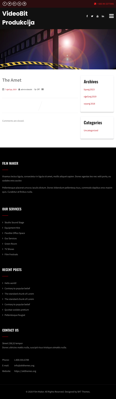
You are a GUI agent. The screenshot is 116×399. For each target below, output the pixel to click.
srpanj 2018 (89, 103)
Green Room (11, 243)
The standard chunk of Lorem (19, 293)
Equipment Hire (12, 227)
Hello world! (11, 283)
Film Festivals (11, 254)
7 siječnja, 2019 (10, 89)
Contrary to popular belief (17, 288)
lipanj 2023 (89, 89)
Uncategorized (91, 130)
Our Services (11, 238)
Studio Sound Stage (14, 222)
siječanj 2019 (90, 96)
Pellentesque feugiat (15, 315)
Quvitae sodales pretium (17, 309)
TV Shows (9, 249)
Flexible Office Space (15, 233)
